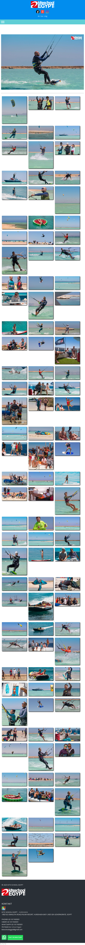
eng (45, 16)
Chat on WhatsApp (15, 937)
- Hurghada (15, 912)
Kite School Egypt (14, 927)
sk (38, 16)
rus (42, 16)
